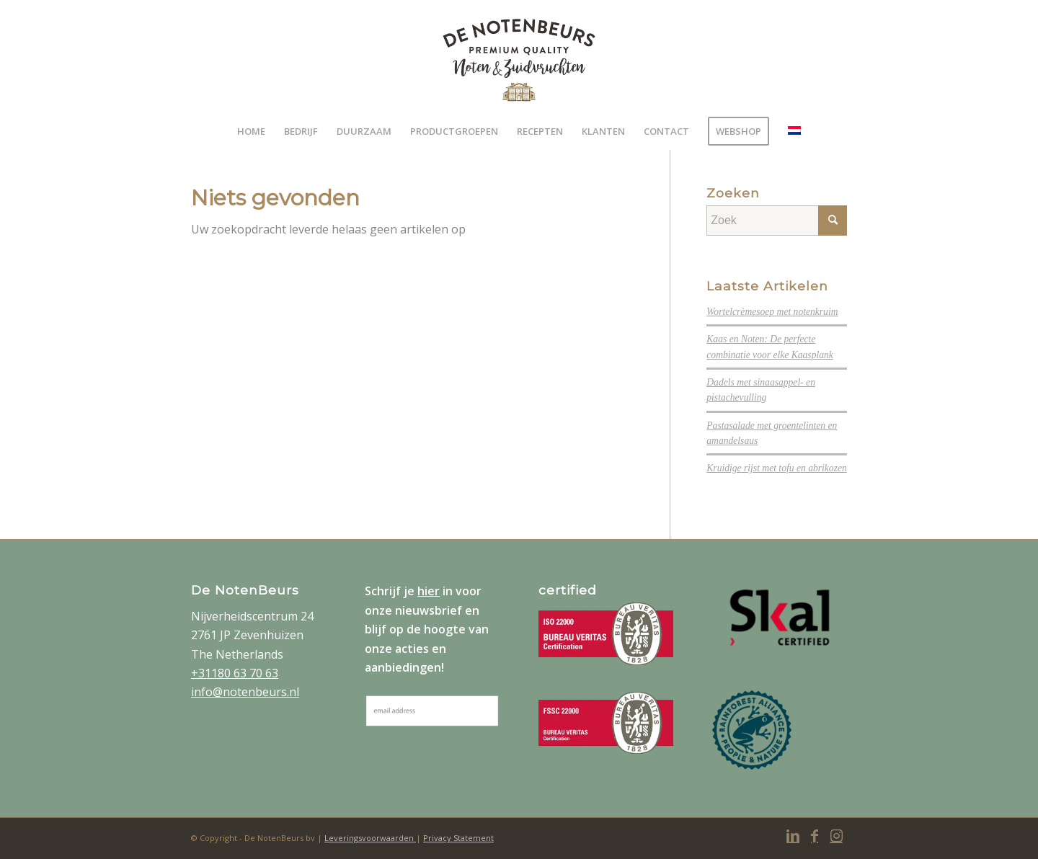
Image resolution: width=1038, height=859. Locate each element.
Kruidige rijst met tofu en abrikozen (776, 468)
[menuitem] (251, 131)
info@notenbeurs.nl (245, 692)
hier (428, 591)
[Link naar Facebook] (814, 836)
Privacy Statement (458, 837)
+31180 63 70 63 (234, 673)
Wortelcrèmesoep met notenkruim (772, 311)
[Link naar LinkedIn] (793, 836)
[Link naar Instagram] (836, 836)
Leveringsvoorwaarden (370, 837)
